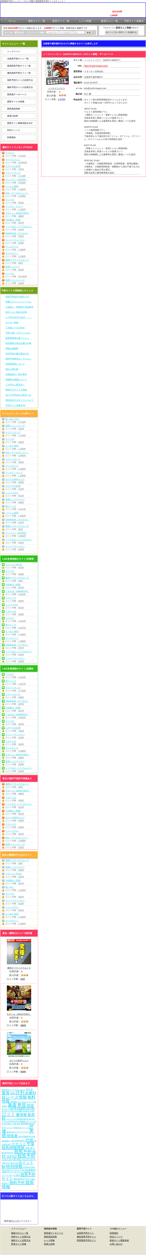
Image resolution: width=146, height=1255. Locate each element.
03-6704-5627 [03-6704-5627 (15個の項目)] (18, 1141)
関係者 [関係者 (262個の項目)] (12, 1136)
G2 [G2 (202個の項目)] (14, 1156)
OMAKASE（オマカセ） (17, 233)
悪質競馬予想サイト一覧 (19, 66)
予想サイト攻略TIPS (15, 405)
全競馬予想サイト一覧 (18, 58)
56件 (20, 263)
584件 (21, 202)
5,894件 (22, 182)
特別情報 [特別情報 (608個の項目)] (14, 1166)
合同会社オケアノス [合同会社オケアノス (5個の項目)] (20, 1128)
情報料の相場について (16, 379)
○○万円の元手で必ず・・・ (18, 317)
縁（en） (9, 887)
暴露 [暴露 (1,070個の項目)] (12, 1105)
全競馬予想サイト (85, 1233)
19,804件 (22, 162)
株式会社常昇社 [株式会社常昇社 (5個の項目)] (7, 1153)
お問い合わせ (116, 1244)
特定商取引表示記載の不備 (18, 343)
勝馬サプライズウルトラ (17, 260)
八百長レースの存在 (15, 328)
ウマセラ (9, 153)
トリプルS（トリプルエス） (19, 226)
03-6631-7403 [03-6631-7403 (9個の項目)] (28, 1111)
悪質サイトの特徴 (15, 101)
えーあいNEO (12, 446)
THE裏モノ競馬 (12, 220)
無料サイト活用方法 (20, 1240)
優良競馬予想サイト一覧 (19, 73)
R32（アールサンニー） (17, 193)
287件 (21, 236)
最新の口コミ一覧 (19, 1233)
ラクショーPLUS (13, 564)
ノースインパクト (56, 88)
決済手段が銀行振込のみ (17, 353)
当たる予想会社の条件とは (18, 395)
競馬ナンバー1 (12, 267)
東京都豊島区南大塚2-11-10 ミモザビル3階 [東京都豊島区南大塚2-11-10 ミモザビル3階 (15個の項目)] (18, 1109)
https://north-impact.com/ (96, 66)
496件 (21, 462)
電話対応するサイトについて (19, 400)
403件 (21, 269)
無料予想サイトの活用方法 (20, 87)
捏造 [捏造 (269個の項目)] (30, 1105)
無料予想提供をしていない (18, 359)
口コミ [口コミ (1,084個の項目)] (8, 1114)
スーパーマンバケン (15, 240)
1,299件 (22, 449)
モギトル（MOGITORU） (17, 213)
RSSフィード (13, 130)
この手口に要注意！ (15, 384)
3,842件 (22, 594)
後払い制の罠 (11, 369)
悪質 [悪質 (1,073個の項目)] (21, 1105)
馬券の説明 (12, 116)
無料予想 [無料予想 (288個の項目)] (17, 1183)
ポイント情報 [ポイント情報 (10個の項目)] (8, 1109)
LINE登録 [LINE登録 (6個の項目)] (22, 1121)
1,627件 (22, 509)
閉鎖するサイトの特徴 (16, 390)
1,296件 (22, 256)
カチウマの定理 (12, 166)
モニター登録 (11, 322)
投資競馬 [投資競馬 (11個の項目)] (25, 1124)
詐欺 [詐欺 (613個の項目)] (30, 1140)
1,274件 (61, 99)
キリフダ (9, 200)
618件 (21, 243)
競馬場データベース (16, 94)
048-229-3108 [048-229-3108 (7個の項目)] (27, 1160)
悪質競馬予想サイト (86, 1240)
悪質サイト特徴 (18, 1244)
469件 (21, 502)
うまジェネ (10, 611)
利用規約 (11, 137)
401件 (21, 567)
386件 (21, 216)
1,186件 (22, 209)
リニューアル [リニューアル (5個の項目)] (11, 1119)
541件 (21, 229)
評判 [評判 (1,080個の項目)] (20, 1092)
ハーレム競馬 (11, 186)
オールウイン (11, 253)
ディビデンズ (11, 246)
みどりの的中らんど (15, 479)
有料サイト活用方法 (20, 1237)
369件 (21, 614)
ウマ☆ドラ (10, 598)
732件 (21, 169)
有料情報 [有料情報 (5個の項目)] (13, 1102)
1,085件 (22, 189)
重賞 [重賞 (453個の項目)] (6, 1093)
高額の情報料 (11, 348)
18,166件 (22, 276)
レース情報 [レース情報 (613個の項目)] (16, 1097)
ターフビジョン (12, 159)
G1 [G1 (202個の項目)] (12, 1093)
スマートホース (12, 459)
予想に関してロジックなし (18, 333)
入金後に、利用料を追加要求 (19, 307)
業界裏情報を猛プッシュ (17, 338)
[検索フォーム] (65, 32)
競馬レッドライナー (15, 499)
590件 (21, 601)
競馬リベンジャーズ (15, 280)
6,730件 (22, 422)
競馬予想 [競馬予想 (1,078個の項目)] (26, 1156)
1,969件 (22, 249)
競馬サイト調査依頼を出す (20, 123)
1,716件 (22, 176)
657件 (21, 223)
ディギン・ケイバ (14, 206)
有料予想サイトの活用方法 (20, 80)
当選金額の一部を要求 (16, 374)
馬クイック (10, 506)
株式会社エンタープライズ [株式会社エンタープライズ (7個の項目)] (18, 1132)
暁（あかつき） (12, 419)
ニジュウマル (11, 493)
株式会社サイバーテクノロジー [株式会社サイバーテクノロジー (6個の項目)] (13, 1090)
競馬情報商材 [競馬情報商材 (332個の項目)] (13, 1148)
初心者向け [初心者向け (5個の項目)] (8, 1124)
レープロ (9, 273)
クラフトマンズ (12, 173)
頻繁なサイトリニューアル (18, 302)
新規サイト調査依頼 (119, 1240)
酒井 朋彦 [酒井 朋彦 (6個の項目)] (16, 1124)
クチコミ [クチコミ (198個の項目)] (18, 1144)
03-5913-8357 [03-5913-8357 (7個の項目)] (7, 1160)
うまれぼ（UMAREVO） (17, 591)
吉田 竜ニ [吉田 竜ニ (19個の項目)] (30, 1148)
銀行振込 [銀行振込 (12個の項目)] (17, 1160)
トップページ (13, 51)
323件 (21, 283)
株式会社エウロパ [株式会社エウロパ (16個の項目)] (22, 1179)
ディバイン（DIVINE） (16, 179)
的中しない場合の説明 (16, 312)
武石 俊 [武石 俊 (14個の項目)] (29, 1089)
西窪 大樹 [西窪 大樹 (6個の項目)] (14, 1163)
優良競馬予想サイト (86, 1237)
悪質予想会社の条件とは (17, 296)
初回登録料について (15, 364)
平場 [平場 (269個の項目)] (30, 1144)
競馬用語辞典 (13, 109)
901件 (21, 495)
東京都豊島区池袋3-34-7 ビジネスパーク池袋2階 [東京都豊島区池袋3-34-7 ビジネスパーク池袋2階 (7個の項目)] (19, 1171)
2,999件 (22, 196)
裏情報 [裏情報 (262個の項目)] (21, 1115)
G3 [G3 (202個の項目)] (9, 1156)
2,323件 (22, 156)
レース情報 (49, 1240)
